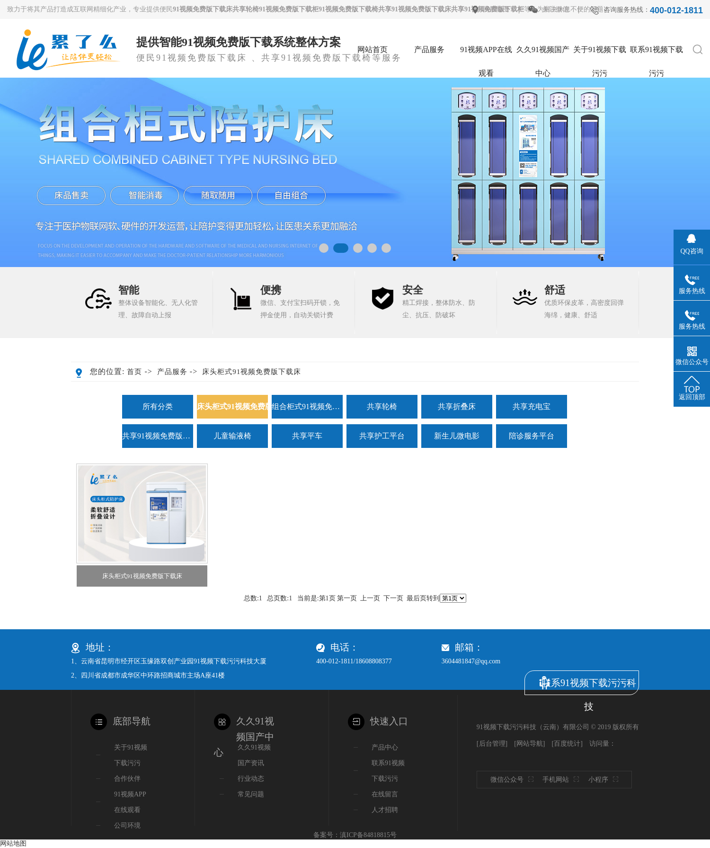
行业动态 (251, 778)
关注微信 (555, 9)
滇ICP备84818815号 (368, 835)
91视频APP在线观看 (486, 53)
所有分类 (157, 406)
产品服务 (429, 49)
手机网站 (563, 779)
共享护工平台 (382, 436)
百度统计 (567, 743)
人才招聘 (385, 809)
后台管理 (492, 743)
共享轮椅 (382, 406)
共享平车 (307, 436)
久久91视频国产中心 (542, 53)
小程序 (605, 779)
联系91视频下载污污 (656, 53)
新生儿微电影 (456, 436)
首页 (134, 371)
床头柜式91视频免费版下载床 (251, 371)
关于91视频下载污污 (599, 53)
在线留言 (385, 794)
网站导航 (529, 743)
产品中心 (385, 747)
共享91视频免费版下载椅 (157, 436)
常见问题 (251, 794)
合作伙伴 (127, 778)
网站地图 (496, 9)
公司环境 (127, 825)
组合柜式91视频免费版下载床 (307, 406)
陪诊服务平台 (531, 436)
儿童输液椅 (232, 436)
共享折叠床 (457, 406)
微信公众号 (514, 779)
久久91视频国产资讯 (254, 755)
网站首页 (372, 49)
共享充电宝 (531, 406)
